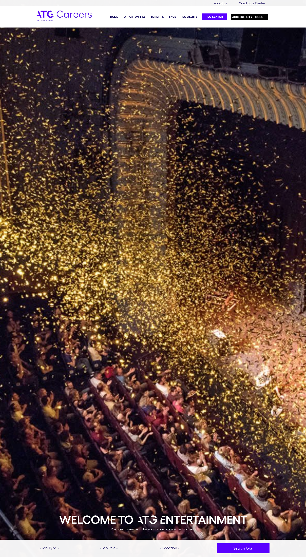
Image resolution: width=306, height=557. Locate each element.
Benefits (157, 16)
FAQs (172, 16)
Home (114, 16)
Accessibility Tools (250, 16)
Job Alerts (189, 16)
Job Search (215, 16)
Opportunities (135, 16)
